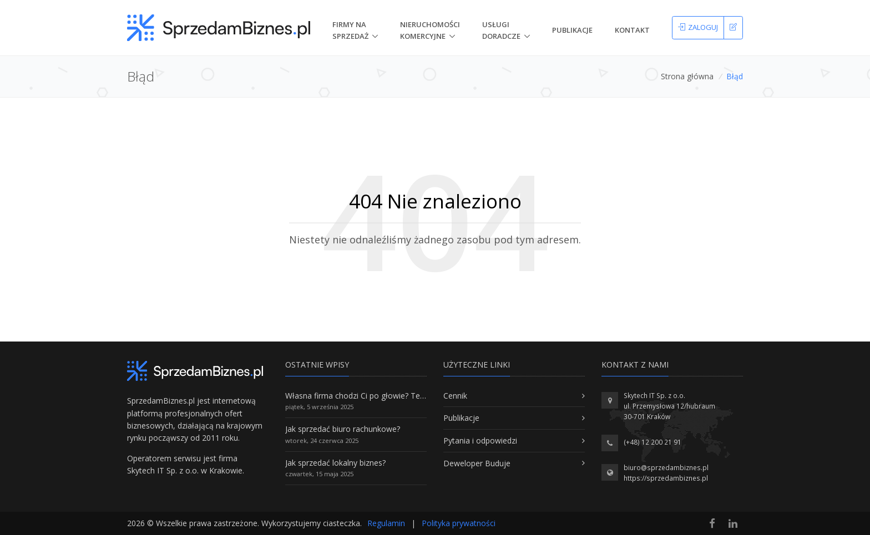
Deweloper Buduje (476, 463)
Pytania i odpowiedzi (480, 440)
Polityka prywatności (458, 523)
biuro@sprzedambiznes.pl (666, 467)
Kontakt (632, 30)
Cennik (455, 395)
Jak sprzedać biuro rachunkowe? (342, 429)
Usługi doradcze (501, 30)
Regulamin (386, 523)
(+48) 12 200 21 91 (652, 442)
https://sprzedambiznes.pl (666, 478)
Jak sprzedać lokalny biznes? (335, 462)
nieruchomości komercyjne (430, 30)
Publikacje (572, 30)
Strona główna (687, 76)
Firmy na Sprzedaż (350, 30)
